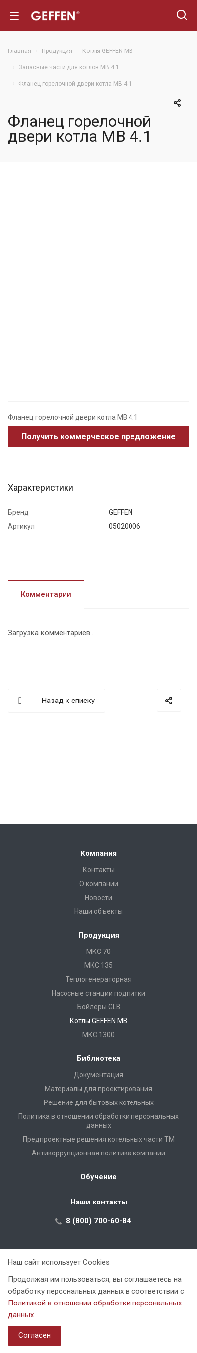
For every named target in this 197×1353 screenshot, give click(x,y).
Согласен (34, 1335)
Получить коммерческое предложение (98, 436)
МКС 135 (98, 965)
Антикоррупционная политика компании (98, 1153)
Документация (98, 1075)
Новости (98, 898)
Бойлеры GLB (98, 1007)
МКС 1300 (98, 1035)
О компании (98, 884)
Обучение (98, 1176)
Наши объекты (98, 911)
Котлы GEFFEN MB (98, 1021)
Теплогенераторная (98, 979)
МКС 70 (98, 951)
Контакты (99, 870)
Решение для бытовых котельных (99, 1102)
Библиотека (98, 1058)
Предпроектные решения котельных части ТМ (99, 1139)
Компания (98, 853)
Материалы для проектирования (98, 1089)
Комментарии (46, 594)
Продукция (98, 935)
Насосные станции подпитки (98, 993)
